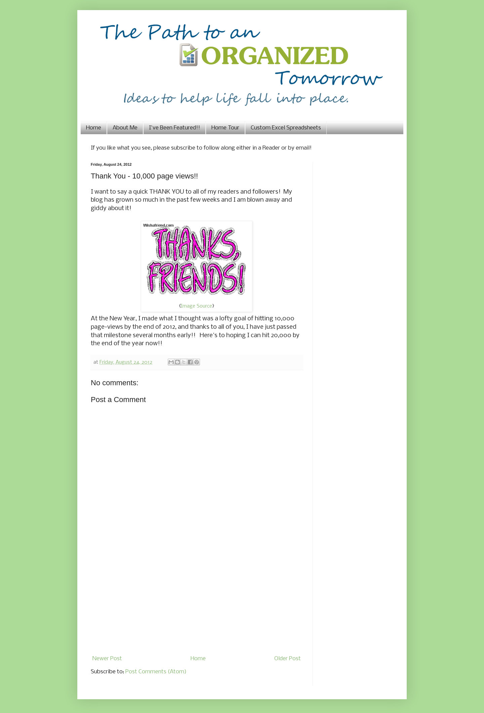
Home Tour (225, 128)
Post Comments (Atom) (156, 672)
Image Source (196, 306)
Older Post (287, 659)
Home (93, 128)
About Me (125, 128)
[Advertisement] (196, 602)
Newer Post (107, 659)
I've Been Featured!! (174, 128)
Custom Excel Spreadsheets (286, 128)
